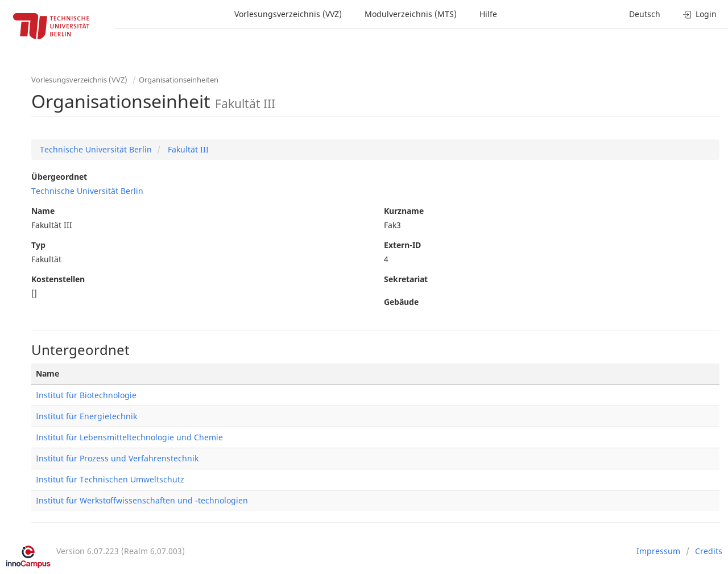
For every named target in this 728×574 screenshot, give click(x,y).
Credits (708, 551)
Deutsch (644, 14)
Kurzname (404, 210)
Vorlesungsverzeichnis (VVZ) (288, 14)
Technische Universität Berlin (96, 149)
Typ (38, 244)
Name (43, 210)
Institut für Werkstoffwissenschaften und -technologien (142, 500)
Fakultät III (187, 149)
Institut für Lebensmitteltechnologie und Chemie (129, 437)
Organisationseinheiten (178, 80)
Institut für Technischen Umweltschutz (110, 479)
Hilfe (488, 14)
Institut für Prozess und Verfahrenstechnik (117, 458)
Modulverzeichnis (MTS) (411, 14)
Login (700, 14)
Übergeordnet (59, 176)
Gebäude (401, 301)
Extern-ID (402, 244)
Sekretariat (406, 279)
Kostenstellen (58, 279)
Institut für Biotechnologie (86, 395)
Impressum (658, 551)
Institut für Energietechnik (86, 416)
